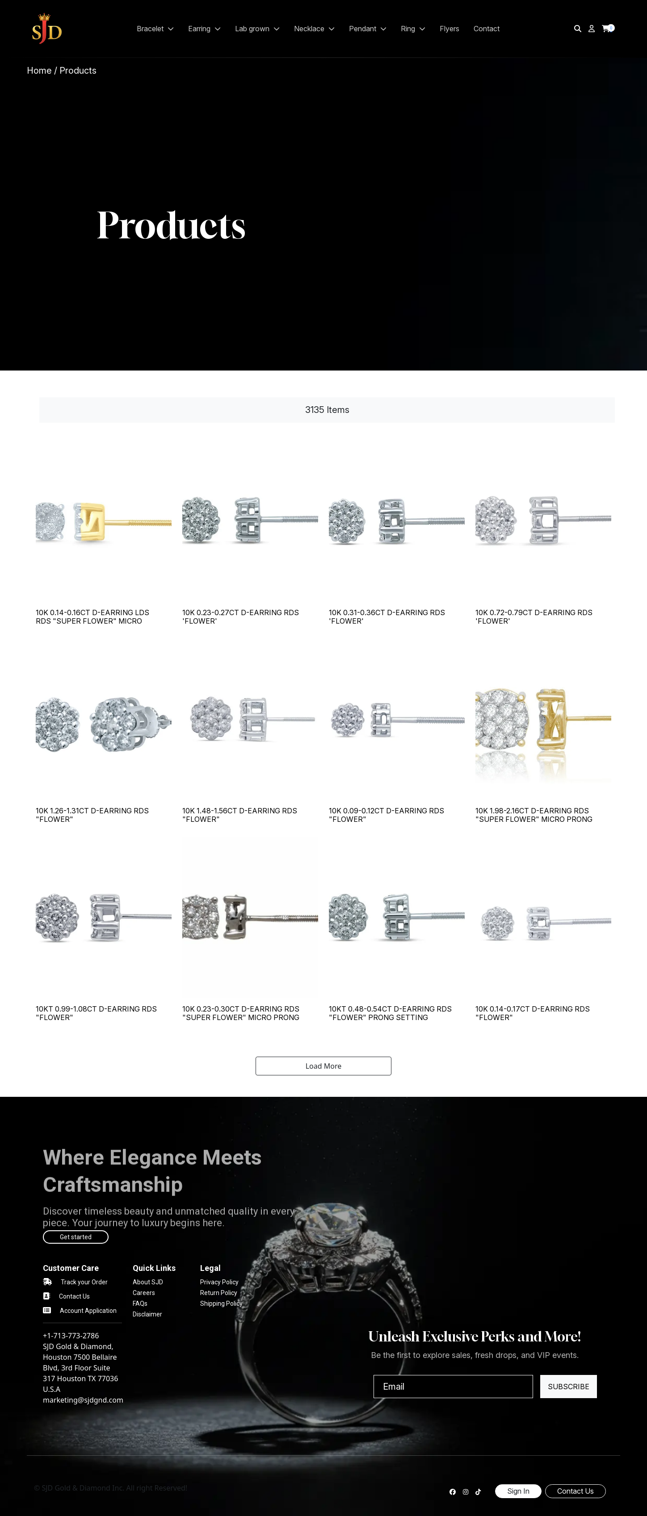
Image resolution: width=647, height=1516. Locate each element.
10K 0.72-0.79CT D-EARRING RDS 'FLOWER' (533, 616)
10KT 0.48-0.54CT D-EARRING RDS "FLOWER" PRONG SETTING (390, 1013)
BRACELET (155, 28)
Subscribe (568, 1386)
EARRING (204, 28)
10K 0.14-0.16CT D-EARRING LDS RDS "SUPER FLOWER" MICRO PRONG (92, 621)
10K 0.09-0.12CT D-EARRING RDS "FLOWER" (386, 815)
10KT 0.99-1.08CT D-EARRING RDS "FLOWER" (96, 1013)
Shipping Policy (221, 1303)
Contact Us (74, 1296)
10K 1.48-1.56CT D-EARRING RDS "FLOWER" (239, 815)
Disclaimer (147, 1314)
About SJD (148, 1282)
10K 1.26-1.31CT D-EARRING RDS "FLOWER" (92, 815)
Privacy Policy (219, 1282)
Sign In (518, 1491)
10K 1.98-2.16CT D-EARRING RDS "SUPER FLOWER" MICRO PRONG (533, 815)
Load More (324, 1066)
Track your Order (84, 1282)
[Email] (453, 1386)
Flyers (449, 28)
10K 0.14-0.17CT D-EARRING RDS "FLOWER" (532, 1013)
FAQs (140, 1303)
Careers (144, 1292)
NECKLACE (314, 28)
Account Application (88, 1310)
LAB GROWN (257, 28)
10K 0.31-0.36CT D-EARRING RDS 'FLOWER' (387, 616)
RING (413, 28)
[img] (577, 28)
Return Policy (218, 1292)
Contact (487, 28)
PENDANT (368, 28)
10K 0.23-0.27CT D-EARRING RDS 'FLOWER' (240, 616)
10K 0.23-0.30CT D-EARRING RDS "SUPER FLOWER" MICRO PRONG (240, 1013)
